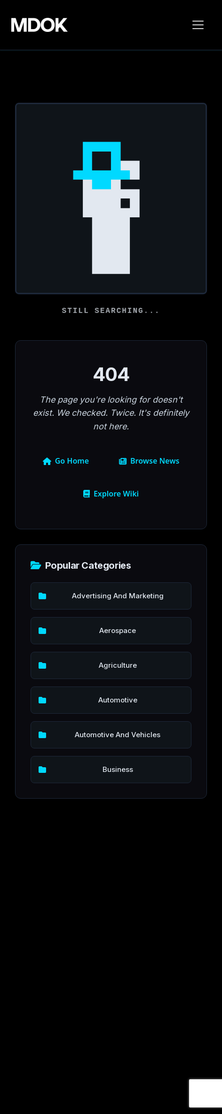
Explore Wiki (111, 493)
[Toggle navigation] (198, 25)
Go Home (66, 461)
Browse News (149, 461)
